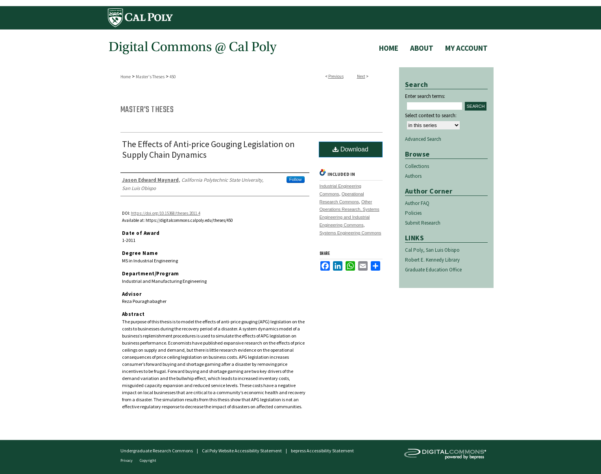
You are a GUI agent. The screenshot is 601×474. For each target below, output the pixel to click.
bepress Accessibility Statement (322, 451)
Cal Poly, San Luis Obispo (432, 250)
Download (350, 149)
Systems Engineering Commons (350, 233)
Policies (413, 213)
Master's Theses (150, 76)
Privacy (126, 460)
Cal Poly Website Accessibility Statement (242, 451)
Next (361, 76)
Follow (295, 179)
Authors (413, 176)
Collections (417, 166)
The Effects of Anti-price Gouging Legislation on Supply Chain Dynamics (208, 149)
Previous (336, 76)
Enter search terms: (425, 96)
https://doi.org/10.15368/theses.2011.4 (165, 213)
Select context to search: (431, 115)
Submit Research (422, 222)
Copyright (148, 460)
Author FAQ (417, 203)
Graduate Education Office (433, 269)
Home (125, 76)
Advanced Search (423, 139)
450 (173, 76)
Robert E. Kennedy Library (432, 259)
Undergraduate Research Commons (156, 451)
